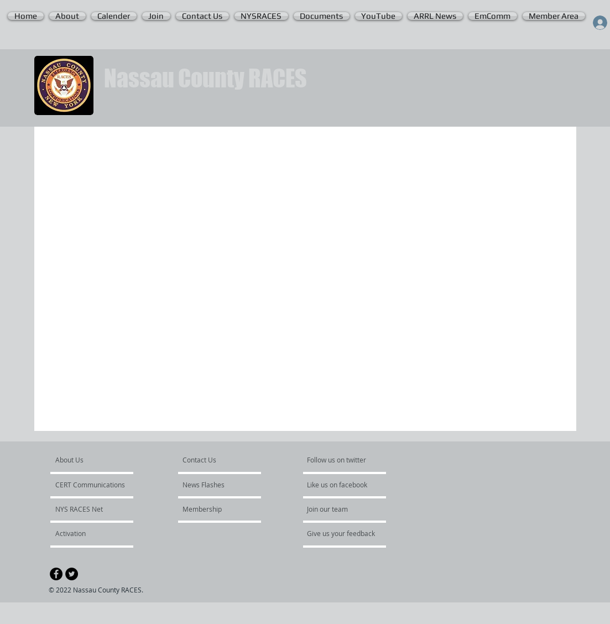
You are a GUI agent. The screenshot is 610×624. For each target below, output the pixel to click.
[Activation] (84, 533)
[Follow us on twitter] (337, 459)
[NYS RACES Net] (85, 509)
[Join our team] (337, 509)
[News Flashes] (214, 484)
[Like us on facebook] (340, 484)
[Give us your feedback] (347, 533)
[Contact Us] (209, 459)
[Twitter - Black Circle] (71, 574)
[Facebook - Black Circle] (56, 574)
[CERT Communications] (90, 484)
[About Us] (97, 459)
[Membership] (212, 509)
